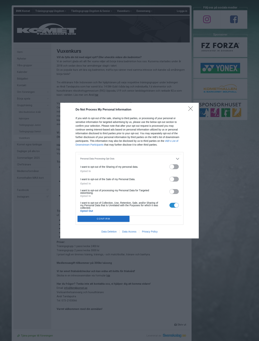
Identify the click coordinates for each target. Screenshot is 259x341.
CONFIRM (103, 218)
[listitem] (129, 159)
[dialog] (129, 170)
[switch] (174, 166)
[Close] (191, 109)
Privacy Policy (150, 231)
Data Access (129, 231)
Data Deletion (109, 231)
